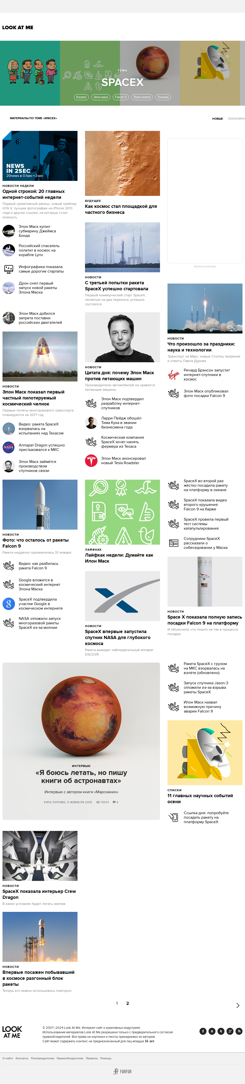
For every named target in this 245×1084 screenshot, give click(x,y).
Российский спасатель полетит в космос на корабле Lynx (39, 250)
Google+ (230, 1031)
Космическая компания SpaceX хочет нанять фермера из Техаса (122, 442)
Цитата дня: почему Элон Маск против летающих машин (119, 376)
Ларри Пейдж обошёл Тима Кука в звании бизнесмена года (121, 422)
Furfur (122, 1071)
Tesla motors (142, 97)
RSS (239, 1031)
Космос (81, 97)
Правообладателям (70, 1058)
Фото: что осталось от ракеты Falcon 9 (35, 543)
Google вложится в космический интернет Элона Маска (39, 584)
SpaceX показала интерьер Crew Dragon (39, 895)
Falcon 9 (120, 97)
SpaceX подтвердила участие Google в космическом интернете (41, 604)
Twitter (221, 1031)
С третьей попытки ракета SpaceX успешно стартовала (116, 286)
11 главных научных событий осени (200, 799)
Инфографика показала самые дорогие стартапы (41, 269)
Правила (92, 1058)
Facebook (203, 1031)
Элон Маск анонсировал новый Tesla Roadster (123, 460)
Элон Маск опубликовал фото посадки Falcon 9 (206, 393)
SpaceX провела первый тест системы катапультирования (206, 524)
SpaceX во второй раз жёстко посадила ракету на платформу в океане (206, 485)
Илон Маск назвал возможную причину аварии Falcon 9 (202, 707)
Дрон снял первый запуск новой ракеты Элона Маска (38, 288)
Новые (217, 119)
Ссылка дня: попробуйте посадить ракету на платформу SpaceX (206, 817)
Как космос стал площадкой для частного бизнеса (121, 210)
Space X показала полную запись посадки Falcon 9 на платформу (205, 620)
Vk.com (212, 1031)
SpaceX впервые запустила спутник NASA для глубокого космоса (117, 638)
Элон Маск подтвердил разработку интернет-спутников (122, 403)
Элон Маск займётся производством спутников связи (37, 466)
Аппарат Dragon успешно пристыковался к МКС (42, 447)
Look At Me (17, 27)
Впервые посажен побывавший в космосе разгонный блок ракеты (38, 979)
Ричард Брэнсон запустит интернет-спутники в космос (207, 374)
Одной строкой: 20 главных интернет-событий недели (33, 195)
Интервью (81, 766)
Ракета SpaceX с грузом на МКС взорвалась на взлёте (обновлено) (205, 668)
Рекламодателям (42, 1058)
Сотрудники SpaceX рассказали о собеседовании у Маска (206, 543)
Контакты (22, 1058)
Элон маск (101, 97)
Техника (163, 97)
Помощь (106, 1058)
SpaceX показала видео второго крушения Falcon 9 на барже (205, 504)
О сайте (7, 1058)
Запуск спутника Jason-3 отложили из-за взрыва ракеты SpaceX (206, 687)
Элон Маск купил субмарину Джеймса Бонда (37, 231)
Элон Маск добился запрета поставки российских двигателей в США (40, 320)
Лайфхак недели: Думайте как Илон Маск (119, 558)
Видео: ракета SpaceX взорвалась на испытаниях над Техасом (41, 428)
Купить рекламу (205, 266)
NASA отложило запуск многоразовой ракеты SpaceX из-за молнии (40, 623)
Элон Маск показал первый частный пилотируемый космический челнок (33, 398)
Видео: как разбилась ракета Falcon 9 (38, 565)
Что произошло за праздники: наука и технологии (201, 347)
